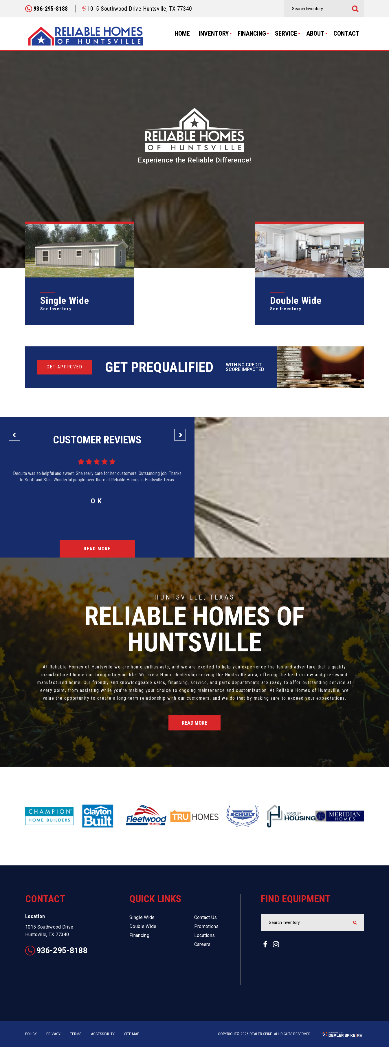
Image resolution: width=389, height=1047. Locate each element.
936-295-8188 (56, 950)
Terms (75, 1034)
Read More (97, 548)
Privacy (53, 1034)
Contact (346, 33)
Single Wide (142, 917)
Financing (139, 935)
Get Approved (64, 367)
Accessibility (103, 1034)
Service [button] (286, 33)
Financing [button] (252, 33)
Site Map (131, 1034)
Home (182, 33)
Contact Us (205, 917)
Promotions (206, 926)
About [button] (315, 33)
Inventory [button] (214, 33)
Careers (202, 944)
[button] (14, 435)
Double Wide (143, 926)
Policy (31, 1034)
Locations (204, 935)
